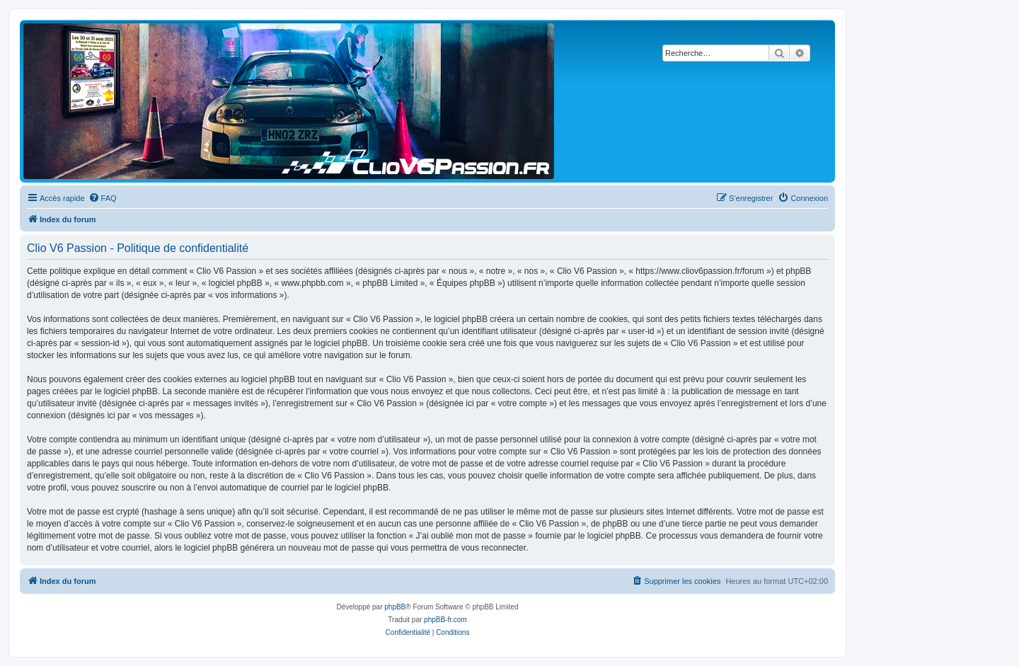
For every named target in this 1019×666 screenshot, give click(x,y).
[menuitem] (102, 198)
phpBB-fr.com (445, 620)
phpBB (394, 607)
